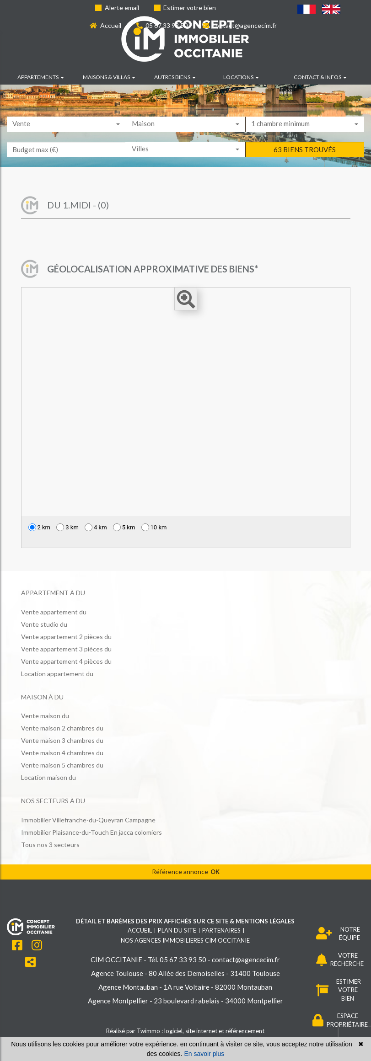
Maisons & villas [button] (109, 77)
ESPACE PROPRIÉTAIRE (340, 1020)
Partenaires (221, 930)
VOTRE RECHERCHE (340, 960)
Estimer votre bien (185, 7)
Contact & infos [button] (320, 77)
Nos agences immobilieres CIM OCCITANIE (185, 940)
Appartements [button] (40, 77)
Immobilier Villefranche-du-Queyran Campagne (88, 820)
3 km (67, 527)
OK (215, 871)
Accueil (105, 25)
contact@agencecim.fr (240, 25)
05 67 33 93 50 (162, 25)
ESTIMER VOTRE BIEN (338, 990)
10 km (154, 527)
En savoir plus (204, 1053)
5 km (124, 527)
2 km (39, 527)
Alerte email (117, 7)
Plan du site (177, 930)
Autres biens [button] (175, 77)
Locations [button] (241, 77)
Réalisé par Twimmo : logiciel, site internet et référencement (185, 1030)
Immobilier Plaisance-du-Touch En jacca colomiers (91, 832)
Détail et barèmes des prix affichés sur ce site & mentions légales (185, 921)
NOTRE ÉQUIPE (338, 934)
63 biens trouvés (305, 164)
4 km (96, 527)
